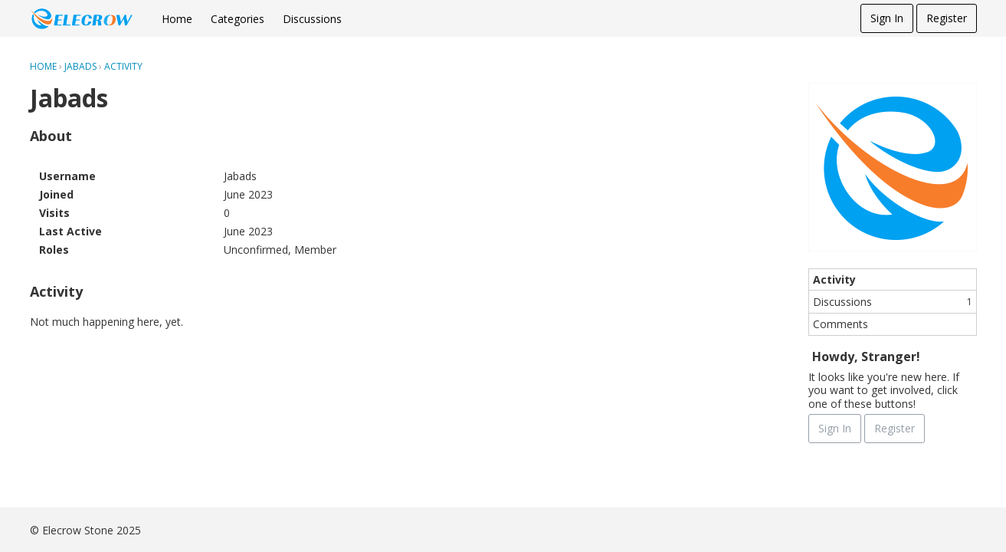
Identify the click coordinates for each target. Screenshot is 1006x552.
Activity (834, 279)
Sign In (886, 18)
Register (946, 18)
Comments (840, 324)
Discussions (312, 19)
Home (177, 19)
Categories (237, 19)
